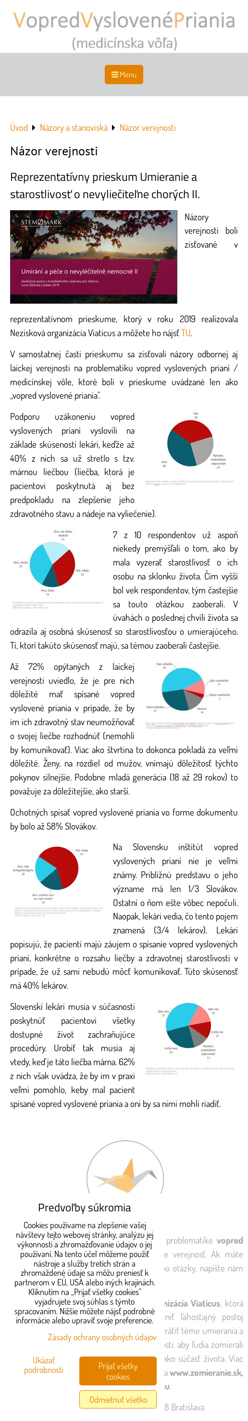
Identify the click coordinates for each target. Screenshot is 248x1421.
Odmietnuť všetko (118, 1399)
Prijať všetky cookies (118, 1371)
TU (186, 333)
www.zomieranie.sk (205, 1372)
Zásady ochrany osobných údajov (102, 1337)
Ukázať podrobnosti (43, 1365)
